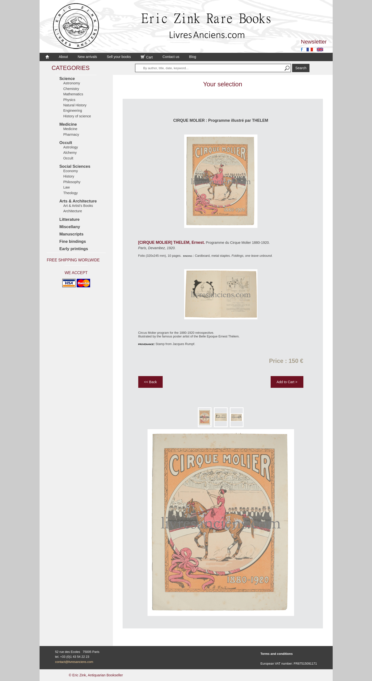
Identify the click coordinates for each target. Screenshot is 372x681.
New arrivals (87, 57)
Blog (192, 57)
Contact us (170, 57)
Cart (147, 57)
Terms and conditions (276, 654)
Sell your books (119, 57)
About (63, 57)
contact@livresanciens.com (74, 662)
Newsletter (314, 42)
